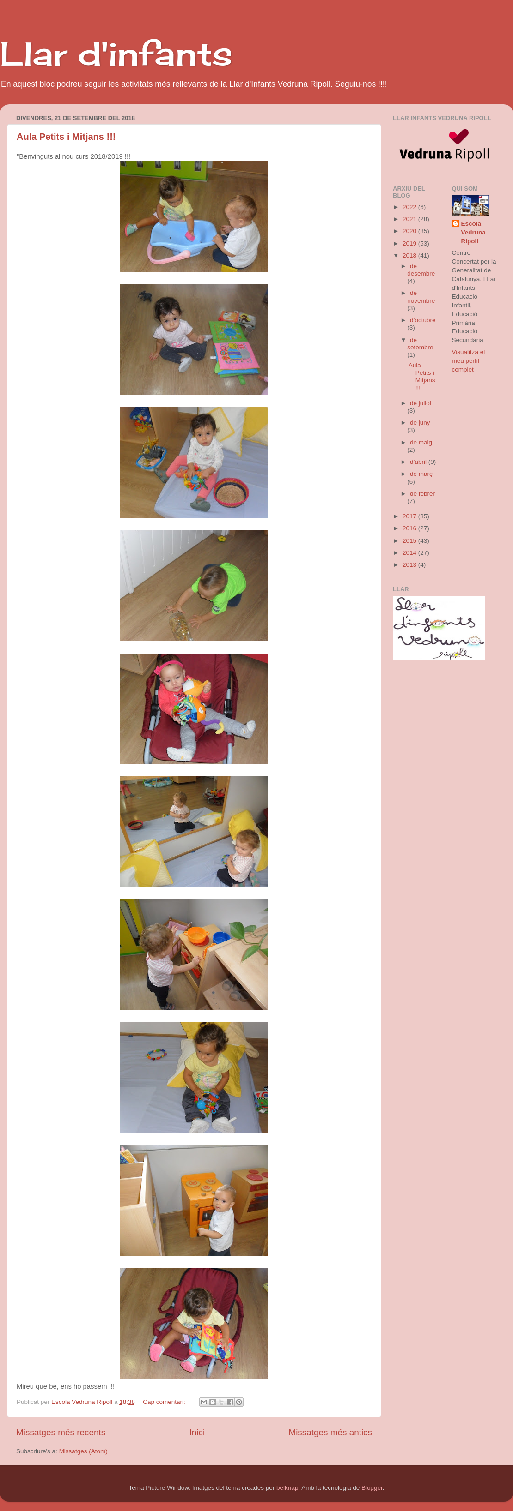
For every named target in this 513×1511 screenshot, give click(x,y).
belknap (287, 1487)
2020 (410, 231)
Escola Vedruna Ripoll (473, 232)
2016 (410, 528)
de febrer (422, 493)
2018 (410, 255)
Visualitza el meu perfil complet (468, 360)
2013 (410, 564)
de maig (421, 442)
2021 (410, 219)
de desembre (421, 270)
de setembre (420, 343)
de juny (420, 422)
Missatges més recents (60, 1432)
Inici (197, 1432)
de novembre (421, 296)
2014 (410, 552)
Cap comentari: (165, 1401)
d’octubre (423, 320)
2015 (410, 540)
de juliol (420, 403)
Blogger (372, 1487)
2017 (410, 516)
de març (421, 473)
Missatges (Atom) (83, 1451)
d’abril (419, 461)
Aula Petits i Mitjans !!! (66, 137)
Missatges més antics (330, 1432)
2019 (410, 243)
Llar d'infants (116, 53)
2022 (410, 207)
